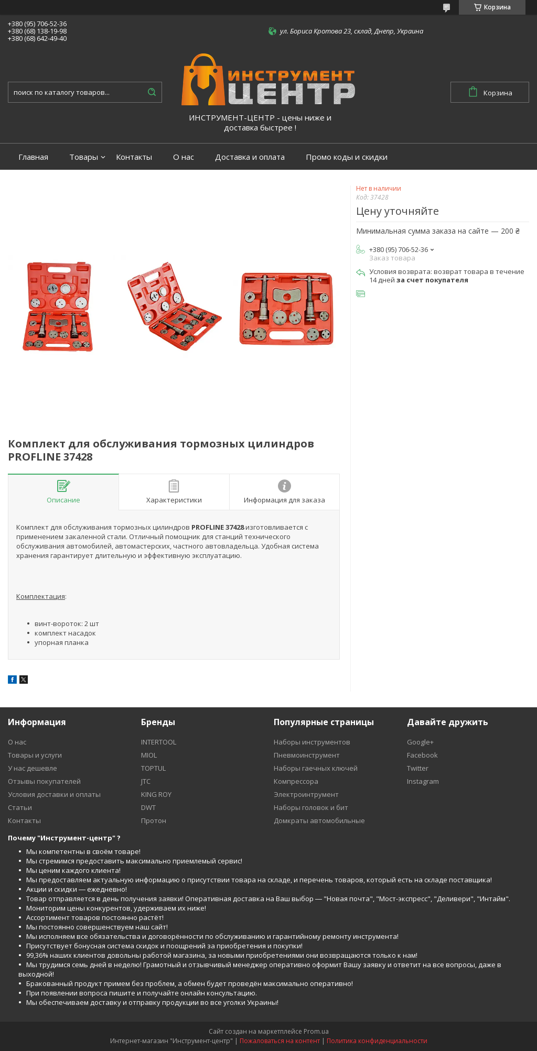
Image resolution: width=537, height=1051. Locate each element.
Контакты (134, 157)
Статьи (20, 807)
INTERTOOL (158, 742)
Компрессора (296, 781)
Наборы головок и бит (311, 807)
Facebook (422, 755)
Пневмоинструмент (307, 755)
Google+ (420, 742)
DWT (148, 807)
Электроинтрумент (306, 794)
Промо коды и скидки (347, 157)
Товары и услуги (35, 755)
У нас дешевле (32, 768)
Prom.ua (316, 1031)
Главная (33, 157)
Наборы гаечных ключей (316, 768)
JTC (146, 781)
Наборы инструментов (312, 742)
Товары (83, 157)
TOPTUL (153, 768)
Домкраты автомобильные (319, 820)
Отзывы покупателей (44, 781)
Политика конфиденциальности (377, 1040)
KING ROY (156, 794)
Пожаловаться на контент (280, 1040)
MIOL (149, 755)
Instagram (423, 781)
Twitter (417, 768)
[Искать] (151, 92)
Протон (153, 820)
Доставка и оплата (250, 157)
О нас (183, 157)
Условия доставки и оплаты (54, 794)
